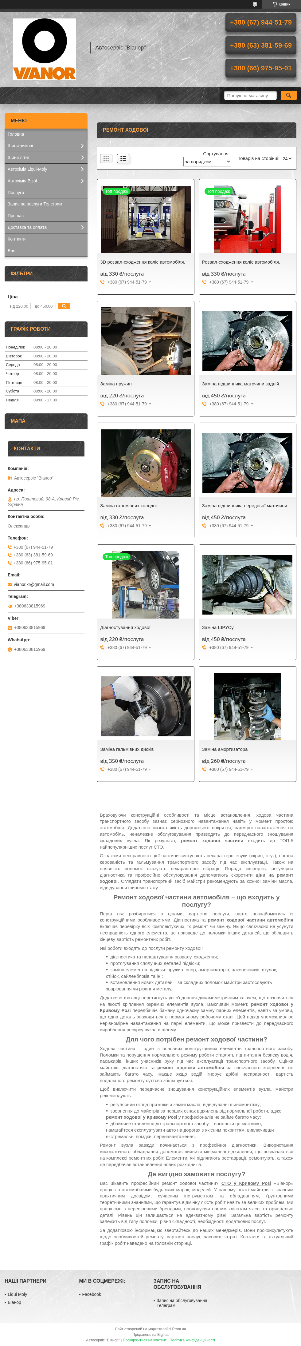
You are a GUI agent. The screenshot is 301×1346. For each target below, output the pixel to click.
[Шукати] (289, 95)
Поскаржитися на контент (144, 1340)
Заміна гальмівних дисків (127, 749)
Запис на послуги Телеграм (35, 203)
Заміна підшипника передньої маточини (244, 505)
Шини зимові (20, 145)
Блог (12, 250)
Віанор (14, 1302)
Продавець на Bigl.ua (150, 1334)
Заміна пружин (116, 383)
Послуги (16, 192)
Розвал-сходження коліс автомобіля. (241, 262)
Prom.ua (179, 1329)
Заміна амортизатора (225, 749)
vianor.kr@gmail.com (34, 584)
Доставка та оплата (27, 227)
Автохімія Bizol (22, 180)
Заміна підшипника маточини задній (240, 383)
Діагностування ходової (125, 627)
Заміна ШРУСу (218, 627)
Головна (16, 134)
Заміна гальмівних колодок (129, 505)
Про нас (16, 215)
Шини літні (18, 157)
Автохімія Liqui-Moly (27, 169)
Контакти (16, 239)
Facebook (91, 1294)
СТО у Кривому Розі (246, 1183)
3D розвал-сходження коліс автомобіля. (142, 262)
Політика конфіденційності (192, 1340)
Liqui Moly (17, 1294)
